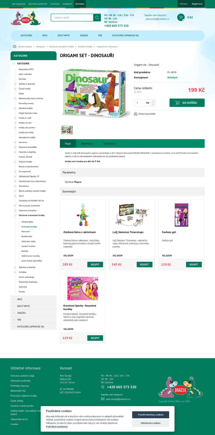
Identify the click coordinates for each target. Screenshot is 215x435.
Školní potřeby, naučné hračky (32, 191)
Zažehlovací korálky (30, 256)
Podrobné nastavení (57, 426)
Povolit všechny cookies (150, 414)
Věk (100, 35)
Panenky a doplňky (27, 152)
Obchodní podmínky (37, 4)
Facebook (55, 4)
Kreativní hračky (85, 46)
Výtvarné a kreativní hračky (61, 46)
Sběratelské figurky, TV (29, 176)
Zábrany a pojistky (27, 267)
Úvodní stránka (22, 46)
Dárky (21, 93)
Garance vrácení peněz (22, 405)
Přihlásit (183, 4)
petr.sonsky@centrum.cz (157, 19)
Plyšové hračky (25, 161)
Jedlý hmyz (64, 35)
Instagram (67, 4)
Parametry (87, 143)
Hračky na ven (25, 122)
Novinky (22, 79)
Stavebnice (24, 186)
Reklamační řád (18, 390)
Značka (84, 35)
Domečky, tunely (26, 103)
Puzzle (22, 291)
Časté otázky (17, 400)
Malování (25, 231)
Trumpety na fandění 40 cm (31, 200)
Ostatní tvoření (28, 246)
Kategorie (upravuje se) (125, 35)
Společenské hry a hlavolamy (32, 181)
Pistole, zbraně (25, 157)
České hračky (25, 88)
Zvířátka (22, 272)
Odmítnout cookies (150, 423)
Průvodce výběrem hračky (24, 395)
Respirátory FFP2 (26, 69)
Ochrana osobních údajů (22, 375)
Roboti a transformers (28, 166)
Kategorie (26, 35)
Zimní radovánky (26, 277)
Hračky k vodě (25, 118)
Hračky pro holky (26, 132)
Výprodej (23, 286)
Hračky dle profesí (27, 127)
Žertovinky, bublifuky (28, 282)
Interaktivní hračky (27, 137)
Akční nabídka (25, 74)
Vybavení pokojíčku (27, 210)
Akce (44, 35)
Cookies (14, 424)
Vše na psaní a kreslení (29, 205)
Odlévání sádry (28, 241)
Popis (68, 143)
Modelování (26, 236)
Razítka (24, 251)
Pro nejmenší (25, 171)
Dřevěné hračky (26, 108)
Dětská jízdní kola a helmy (31, 98)
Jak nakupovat (18, 4)
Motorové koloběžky (28, 147)
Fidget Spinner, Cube (28, 113)
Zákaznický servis (19, 419)
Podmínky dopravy (20, 385)
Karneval (23, 142)
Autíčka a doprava (27, 84)
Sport (21, 195)
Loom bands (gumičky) (31, 260)
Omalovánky (27, 222)
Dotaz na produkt (147, 113)
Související (109, 143)
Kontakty (79, 4)
